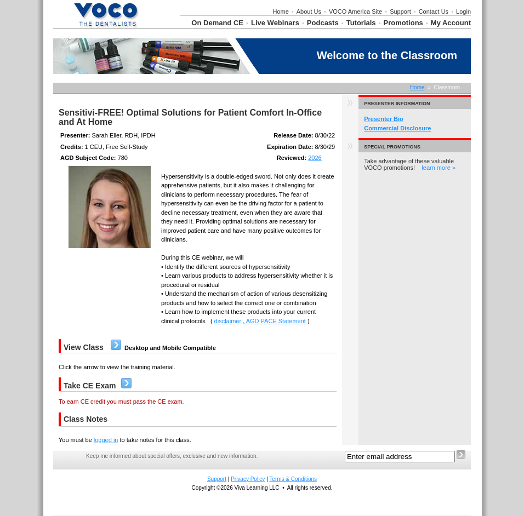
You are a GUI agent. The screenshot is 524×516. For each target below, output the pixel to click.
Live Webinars (275, 23)
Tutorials (361, 23)
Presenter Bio (383, 119)
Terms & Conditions (293, 479)
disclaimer (228, 321)
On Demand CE (217, 23)
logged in (106, 440)
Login (463, 11)
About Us (309, 11)
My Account (451, 23)
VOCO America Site (355, 11)
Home (280, 11)
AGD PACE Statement (276, 321)
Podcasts (323, 23)
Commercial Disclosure (397, 128)
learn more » (438, 167)
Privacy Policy (248, 479)
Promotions (403, 23)
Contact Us (433, 11)
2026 (314, 157)
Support (400, 11)
